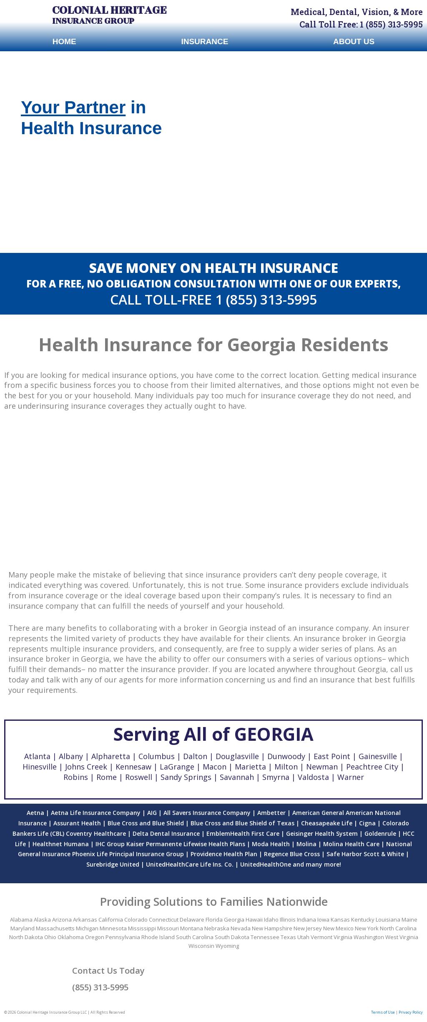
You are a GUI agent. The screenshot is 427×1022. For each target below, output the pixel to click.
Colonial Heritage (109, 10)
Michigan (87, 928)
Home (64, 41)
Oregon (94, 937)
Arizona (62, 919)
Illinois (288, 919)
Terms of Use (383, 1012)
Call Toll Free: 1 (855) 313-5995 (361, 24)
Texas (288, 937)
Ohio (50, 937)
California (110, 919)
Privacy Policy (411, 1012)
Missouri (168, 928)
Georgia (234, 919)
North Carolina (398, 928)
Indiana (306, 919)
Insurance (204, 41)
